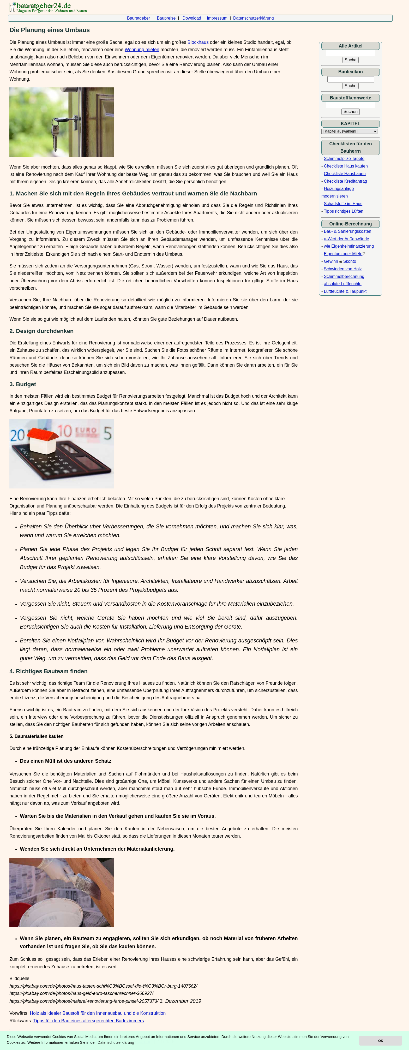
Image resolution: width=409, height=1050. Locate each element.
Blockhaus (198, 42)
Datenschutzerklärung (253, 18)
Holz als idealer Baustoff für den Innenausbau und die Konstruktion (98, 1013)
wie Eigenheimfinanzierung (349, 246)
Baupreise (166, 18)
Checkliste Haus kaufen (346, 166)
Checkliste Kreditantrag (345, 181)
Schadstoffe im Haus (343, 203)
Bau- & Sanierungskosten (347, 231)
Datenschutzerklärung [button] (116, 1042)
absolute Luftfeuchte (343, 284)
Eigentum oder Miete (343, 254)
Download (192, 18)
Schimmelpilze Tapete (344, 158)
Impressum (217, 18)
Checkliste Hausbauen (345, 173)
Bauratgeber (138, 18)
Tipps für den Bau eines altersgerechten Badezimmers (88, 1020)
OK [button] (380, 1041)
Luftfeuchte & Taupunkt (345, 291)
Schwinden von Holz (343, 269)
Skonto (349, 261)
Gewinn (331, 261)
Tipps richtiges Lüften (343, 211)
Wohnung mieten (142, 49)
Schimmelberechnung (344, 276)
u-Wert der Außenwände (346, 239)
